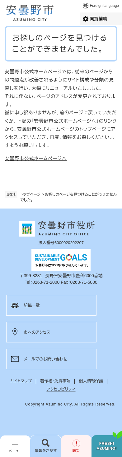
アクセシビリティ (60, 389)
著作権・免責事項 (55, 381)
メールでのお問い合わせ (45, 359)
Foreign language (104, 5)
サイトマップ (21, 381)
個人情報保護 (91, 381)
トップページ (30, 194)
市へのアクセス (37, 332)
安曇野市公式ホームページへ (36, 158)
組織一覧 (32, 305)
